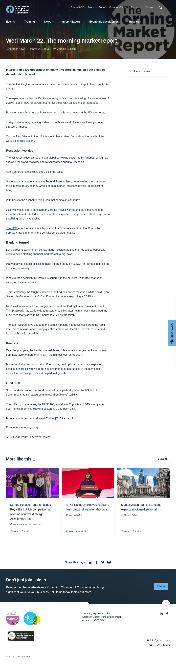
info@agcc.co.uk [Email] (158, 640)
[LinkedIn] (161, 613)
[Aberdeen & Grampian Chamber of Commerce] (17, 9)
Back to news (140, 71)
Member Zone (96, 7)
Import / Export (70, 21)
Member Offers (118, 7)
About (134, 7)
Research (135, 21)
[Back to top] (166, 604)
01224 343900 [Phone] (159, 644)
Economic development (104, 21)
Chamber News (16, 48)
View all (163, 458)
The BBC (12, 228)
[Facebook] (167, 613)
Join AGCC (77, 7)
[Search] (160, 7)
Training (29, 21)
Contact (149, 7)
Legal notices (24, 656)
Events (10, 21)
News (47, 21)
